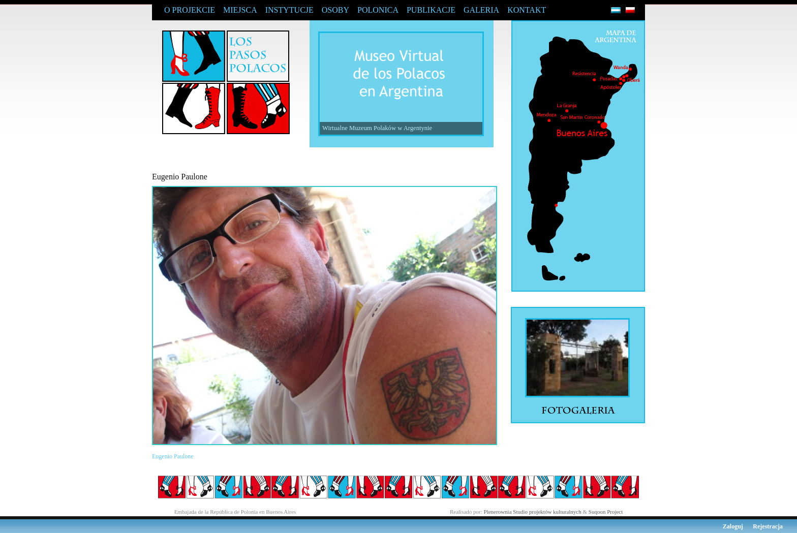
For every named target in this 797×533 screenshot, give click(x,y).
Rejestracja (768, 526)
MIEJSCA (240, 10)
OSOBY (335, 10)
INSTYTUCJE (289, 10)
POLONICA (377, 10)
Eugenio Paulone (173, 456)
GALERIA (481, 10)
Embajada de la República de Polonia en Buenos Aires (235, 512)
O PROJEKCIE (189, 10)
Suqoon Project (606, 512)
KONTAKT (526, 10)
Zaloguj (733, 526)
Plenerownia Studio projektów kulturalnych (532, 512)
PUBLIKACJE (431, 10)
